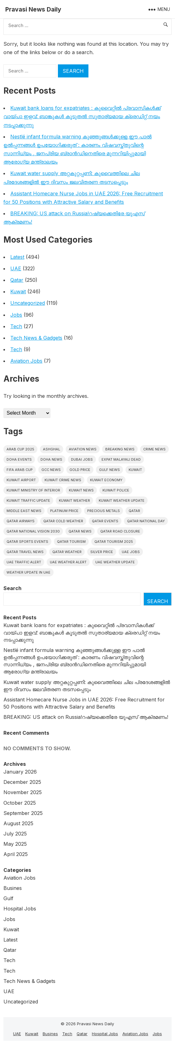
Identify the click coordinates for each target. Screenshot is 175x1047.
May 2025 (15, 844)
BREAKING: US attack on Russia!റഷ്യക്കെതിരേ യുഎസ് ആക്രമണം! (85, 717)
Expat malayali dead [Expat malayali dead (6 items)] (121, 459)
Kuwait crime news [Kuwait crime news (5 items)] (63, 480)
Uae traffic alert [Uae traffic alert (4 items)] (24, 562)
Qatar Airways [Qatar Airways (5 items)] (21, 521)
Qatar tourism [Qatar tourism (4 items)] (71, 541)
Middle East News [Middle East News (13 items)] (24, 511)
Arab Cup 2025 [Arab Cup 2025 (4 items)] (20, 449)
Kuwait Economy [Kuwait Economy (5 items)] (106, 480)
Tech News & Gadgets (36, 338)
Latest (17, 257)
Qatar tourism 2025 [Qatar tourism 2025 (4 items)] (113, 541)
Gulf (8, 898)
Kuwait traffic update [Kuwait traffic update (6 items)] (28, 500)
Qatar (16, 280)
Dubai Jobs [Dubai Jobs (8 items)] (82, 459)
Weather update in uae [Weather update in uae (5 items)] (28, 572)
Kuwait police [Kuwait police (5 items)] (115, 490)
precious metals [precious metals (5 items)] (103, 511)
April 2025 (15, 854)
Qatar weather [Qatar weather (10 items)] (67, 552)
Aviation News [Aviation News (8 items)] (83, 449)
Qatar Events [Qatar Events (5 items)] (105, 521)
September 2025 (23, 813)
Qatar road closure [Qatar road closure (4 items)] (120, 531)
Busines (12, 888)
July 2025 (15, 834)
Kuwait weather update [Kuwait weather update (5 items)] (121, 500)
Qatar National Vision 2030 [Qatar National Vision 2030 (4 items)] (33, 531)
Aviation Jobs (26, 361)
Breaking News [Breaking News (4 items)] (120, 449)
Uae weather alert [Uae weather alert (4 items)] (68, 562)
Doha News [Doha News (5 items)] (51, 459)
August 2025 (18, 823)
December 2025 (22, 782)
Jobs (16, 315)
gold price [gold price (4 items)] (79, 470)
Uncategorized (27, 303)
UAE (15, 268)
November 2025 (22, 792)
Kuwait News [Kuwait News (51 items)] (81, 490)
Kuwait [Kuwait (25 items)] (135, 470)
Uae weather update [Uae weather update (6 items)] (115, 562)
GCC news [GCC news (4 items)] (51, 470)
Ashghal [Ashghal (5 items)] (51, 449)
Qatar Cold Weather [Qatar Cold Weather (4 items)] (63, 521)
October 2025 (19, 803)
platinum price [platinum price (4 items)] (64, 511)
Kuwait (18, 291)
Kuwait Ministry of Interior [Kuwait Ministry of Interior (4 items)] (33, 490)
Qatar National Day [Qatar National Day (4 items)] (146, 521)
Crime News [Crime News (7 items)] (154, 449)
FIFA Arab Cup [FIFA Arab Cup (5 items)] (20, 470)
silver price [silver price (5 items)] (101, 552)
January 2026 (20, 772)
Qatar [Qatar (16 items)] (134, 511)
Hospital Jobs (19, 908)
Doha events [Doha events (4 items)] (19, 459)
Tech (16, 326)
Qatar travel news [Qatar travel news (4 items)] (25, 552)
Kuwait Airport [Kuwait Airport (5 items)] (21, 480)
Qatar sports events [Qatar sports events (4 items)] (27, 541)
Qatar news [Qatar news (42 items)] (80, 531)
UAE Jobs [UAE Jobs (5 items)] (131, 552)
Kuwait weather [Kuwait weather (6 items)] (74, 500)
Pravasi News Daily (33, 9)
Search (12, 588)
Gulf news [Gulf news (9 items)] (109, 470)
